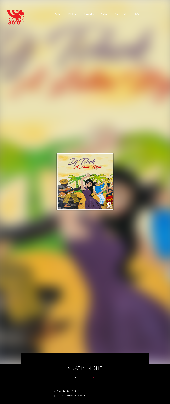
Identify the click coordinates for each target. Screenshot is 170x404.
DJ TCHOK (87, 377)
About (137, 13)
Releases (88, 13)
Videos (104, 13)
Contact (120, 13)
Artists (71, 13)
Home (57, 13)
